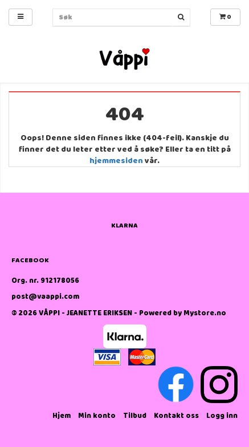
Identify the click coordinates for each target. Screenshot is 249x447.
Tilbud (134, 415)
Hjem (61, 415)
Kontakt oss (176, 415)
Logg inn (222, 415)
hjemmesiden (116, 161)
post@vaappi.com (45, 296)
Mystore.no (204, 313)
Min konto (97, 415)
